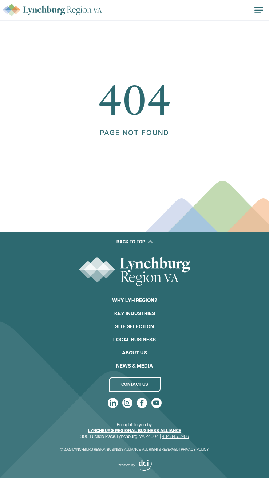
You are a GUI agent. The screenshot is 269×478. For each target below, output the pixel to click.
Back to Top (134, 241)
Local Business (134, 340)
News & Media (134, 366)
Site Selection (134, 327)
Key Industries (134, 314)
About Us (134, 353)
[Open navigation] (258, 10)
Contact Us (134, 385)
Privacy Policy (195, 450)
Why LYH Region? (134, 300)
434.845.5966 (175, 437)
